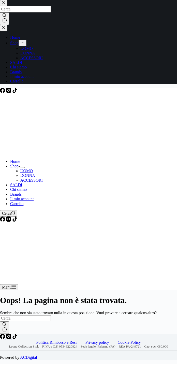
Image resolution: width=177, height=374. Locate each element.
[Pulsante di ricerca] (4, 327)
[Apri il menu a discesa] (23, 167)
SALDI (16, 185)
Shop (15, 166)
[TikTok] (14, 91)
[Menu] (9, 287)
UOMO (26, 171)
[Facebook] (3, 91)
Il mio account (22, 199)
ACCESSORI (31, 180)
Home (15, 161)
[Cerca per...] (25, 318)
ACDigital (28, 357)
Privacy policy (97, 342)
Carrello (16, 204)
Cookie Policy (129, 342)
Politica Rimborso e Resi (56, 342)
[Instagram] (9, 91)
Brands (16, 194)
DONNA (27, 175)
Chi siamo (18, 189)
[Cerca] (8, 213)
